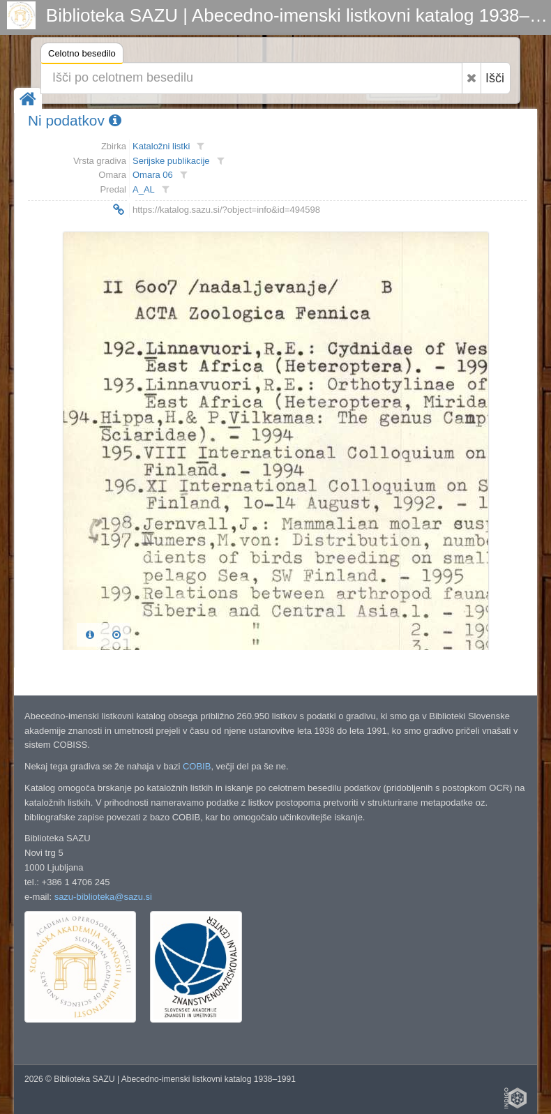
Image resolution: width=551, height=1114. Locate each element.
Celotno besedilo (82, 55)
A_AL (144, 189)
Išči (494, 78)
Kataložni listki (161, 146)
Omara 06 (153, 175)
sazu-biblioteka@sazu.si (103, 896)
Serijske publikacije (171, 161)
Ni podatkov (74, 120)
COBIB (197, 766)
